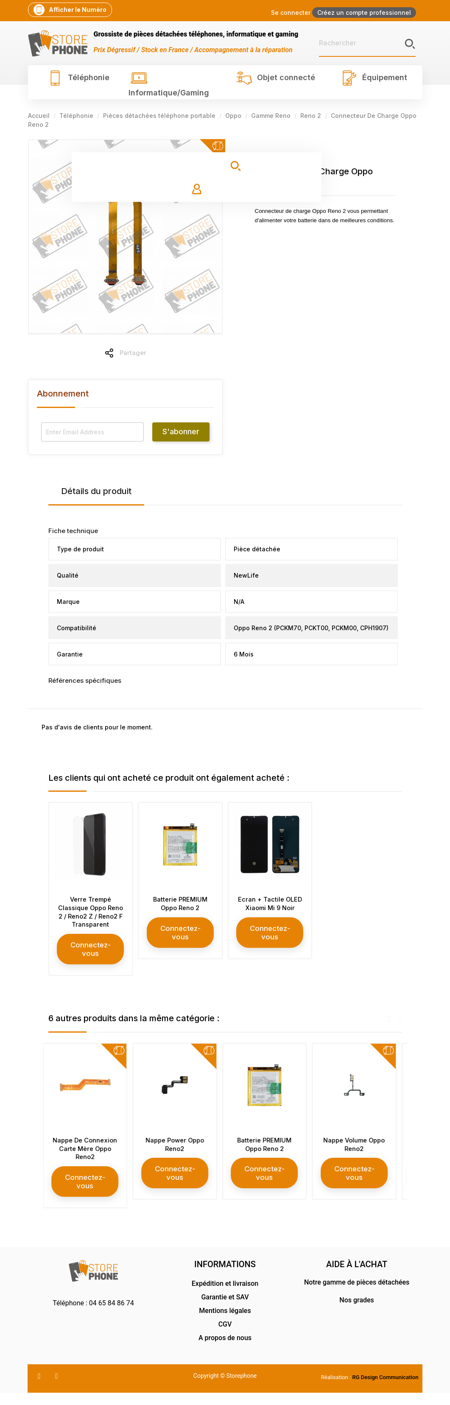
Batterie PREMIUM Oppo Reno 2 (180, 904)
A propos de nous (225, 1350)
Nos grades (356, 1312)
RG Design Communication (385, 1389)
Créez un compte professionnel (364, 12)
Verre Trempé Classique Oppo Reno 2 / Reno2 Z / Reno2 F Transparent (90, 917)
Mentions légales (225, 1323)
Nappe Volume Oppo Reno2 (359, 1155)
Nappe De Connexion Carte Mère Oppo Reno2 (90, 1159)
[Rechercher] (367, 43)
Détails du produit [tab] (96, 491)
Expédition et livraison (225, 1296)
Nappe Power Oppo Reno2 (180, 1155)
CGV (225, 1336)
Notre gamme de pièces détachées (356, 1294)
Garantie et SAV (225, 1309)
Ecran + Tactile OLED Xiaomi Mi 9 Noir (269, 908)
